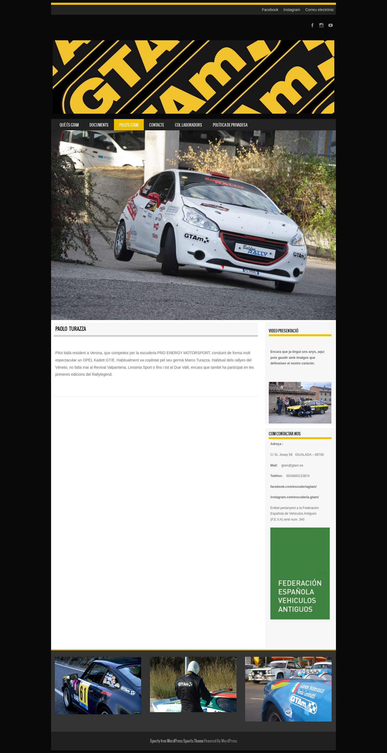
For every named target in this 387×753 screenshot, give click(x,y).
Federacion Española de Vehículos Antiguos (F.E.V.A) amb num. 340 (294, 513)
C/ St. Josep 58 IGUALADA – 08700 (297, 455)
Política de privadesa (230, 125)
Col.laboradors (188, 125)
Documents (99, 125)
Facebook (270, 10)
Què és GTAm (69, 125)
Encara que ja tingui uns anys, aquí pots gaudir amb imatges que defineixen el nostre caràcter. (297, 357)
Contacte (156, 125)
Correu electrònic (319, 10)
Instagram (292, 10)
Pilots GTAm (128, 125)
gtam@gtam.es (292, 465)
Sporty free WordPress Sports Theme (176, 741)
